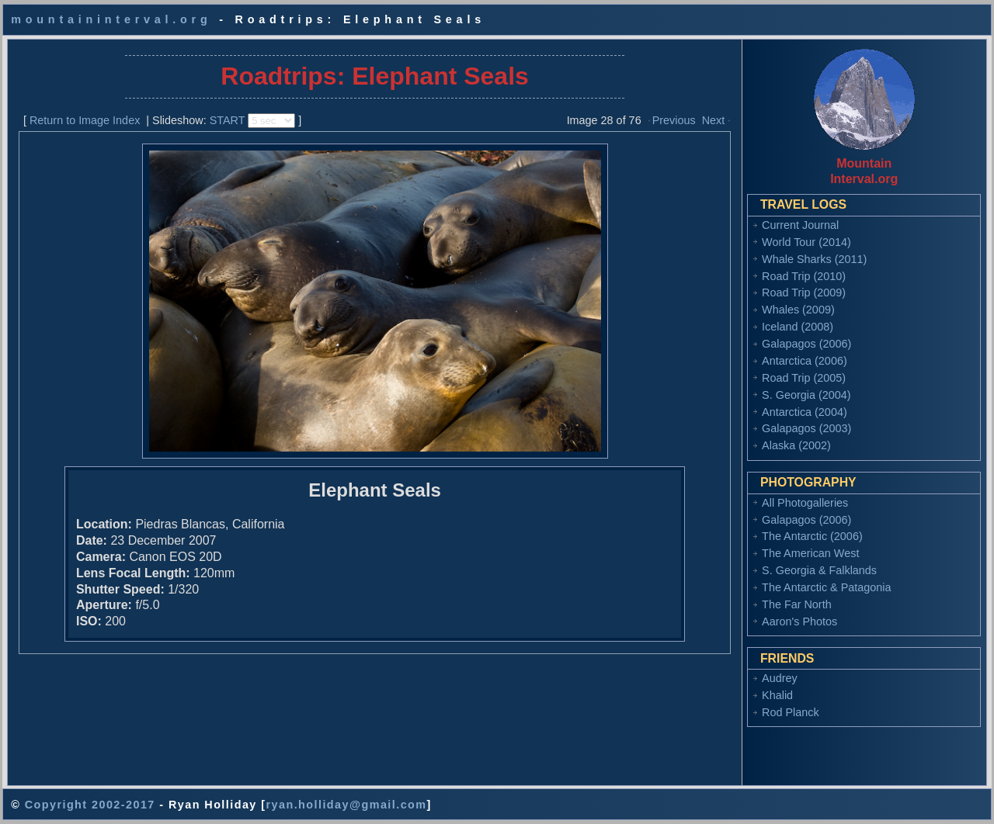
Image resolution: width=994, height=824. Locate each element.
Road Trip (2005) (804, 378)
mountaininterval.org (111, 19)
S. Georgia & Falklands (819, 570)
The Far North (797, 604)
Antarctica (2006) (804, 361)
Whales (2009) (798, 309)
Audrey (780, 678)
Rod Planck (790, 712)
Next (713, 120)
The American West (810, 553)
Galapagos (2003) (806, 428)
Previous (674, 120)
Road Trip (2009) (804, 292)
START (227, 120)
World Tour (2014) (806, 242)
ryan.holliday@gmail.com (346, 804)
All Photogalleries (805, 503)
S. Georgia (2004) (806, 395)
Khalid (777, 695)
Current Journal (800, 225)
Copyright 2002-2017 (90, 804)
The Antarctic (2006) (812, 536)
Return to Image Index (84, 120)
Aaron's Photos (799, 621)
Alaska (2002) (796, 445)
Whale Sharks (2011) (814, 259)
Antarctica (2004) (804, 412)
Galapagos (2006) (806, 344)
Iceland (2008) (797, 326)
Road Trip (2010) (804, 276)
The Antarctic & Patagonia (826, 587)
